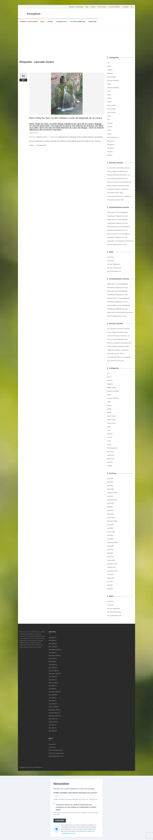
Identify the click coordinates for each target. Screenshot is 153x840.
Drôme (109, 94)
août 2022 (110, 524)
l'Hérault (110, 123)
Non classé (110, 141)
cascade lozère (39, 141)
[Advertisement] (76, 39)
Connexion (110, 260)
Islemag (21, 767)
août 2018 (110, 546)
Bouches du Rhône (113, 80)
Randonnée (110, 144)
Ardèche (110, 70)
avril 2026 (110, 485)
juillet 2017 (110, 578)
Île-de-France (111, 112)
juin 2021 (110, 535)
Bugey (109, 84)
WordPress (38, 767)
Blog (86, 7)
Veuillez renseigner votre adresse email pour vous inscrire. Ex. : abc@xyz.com (75, 799)
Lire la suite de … (34, 133)
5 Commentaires (41, 145)
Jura (108, 119)
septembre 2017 (112, 571)
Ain (108, 62)
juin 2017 (110, 581)
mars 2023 (110, 514)
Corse (109, 91)
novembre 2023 (112, 500)
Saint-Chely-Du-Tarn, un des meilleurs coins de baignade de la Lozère (65, 118)
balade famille (111, 77)
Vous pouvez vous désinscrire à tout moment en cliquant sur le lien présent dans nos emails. (76, 813)
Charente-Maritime (113, 87)
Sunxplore (125, 7)
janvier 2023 (111, 517)
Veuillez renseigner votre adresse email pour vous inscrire (75, 793)
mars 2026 (110, 489)
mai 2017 (110, 585)
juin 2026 (110, 478)
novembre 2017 (112, 564)
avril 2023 (110, 510)
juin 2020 (110, 539)
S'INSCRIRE (59, 820)
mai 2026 (110, 482)
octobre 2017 (111, 567)
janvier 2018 (111, 560)
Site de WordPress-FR (114, 271)
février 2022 (111, 532)
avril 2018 (110, 556)
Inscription (110, 257)
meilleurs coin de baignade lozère (70, 141)
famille (109, 102)
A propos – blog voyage (76, 7)
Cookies (93, 7)
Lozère (45, 137)
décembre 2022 (112, 521)
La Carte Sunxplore (114, 7)
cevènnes (47, 141)
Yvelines (109, 155)
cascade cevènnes (87, 137)
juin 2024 (110, 496)
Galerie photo (102, 7)
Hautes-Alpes (111, 109)
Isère (108, 116)
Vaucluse (110, 151)
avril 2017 (110, 588)
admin (109, 212)
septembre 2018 (112, 542)
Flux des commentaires (114, 268)
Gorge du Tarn (55, 141)
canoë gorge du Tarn (75, 137)
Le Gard (109, 126)
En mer (109, 98)
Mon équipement (112, 137)
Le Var (109, 130)
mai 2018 (110, 553)
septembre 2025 (112, 492)
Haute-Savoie (111, 105)
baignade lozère (63, 137)
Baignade (39, 137)
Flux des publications (113, 264)
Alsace (109, 66)
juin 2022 (110, 528)
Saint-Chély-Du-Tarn (87, 141)
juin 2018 (110, 549)
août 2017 (110, 574)
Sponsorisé (110, 148)
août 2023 (110, 503)
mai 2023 (110, 507)
